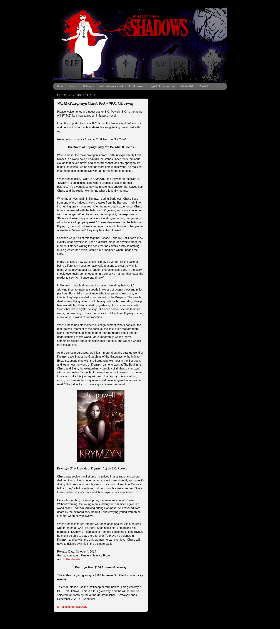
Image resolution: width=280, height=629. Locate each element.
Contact (203, 86)
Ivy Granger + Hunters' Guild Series (121, 86)
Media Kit (186, 86)
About (73, 86)
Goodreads (73, 559)
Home (60, 86)
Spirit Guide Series (162, 86)
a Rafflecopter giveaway (72, 606)
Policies (88, 86)
